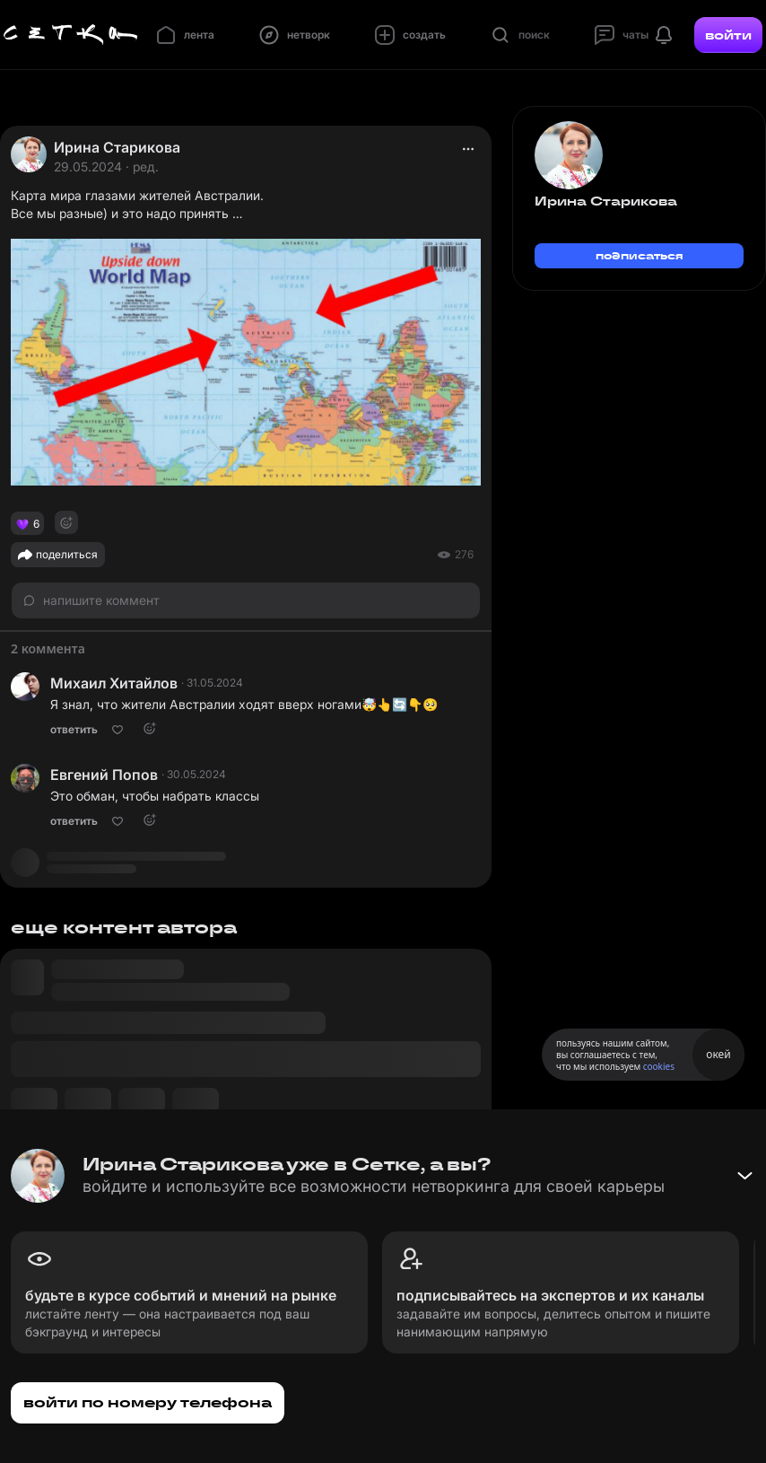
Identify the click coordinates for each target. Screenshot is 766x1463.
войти (728, 35)
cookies (659, 1066)
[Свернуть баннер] (744, 1176)
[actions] (468, 149)
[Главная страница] (71, 35)
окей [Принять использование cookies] (718, 1054)
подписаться (639, 255)
